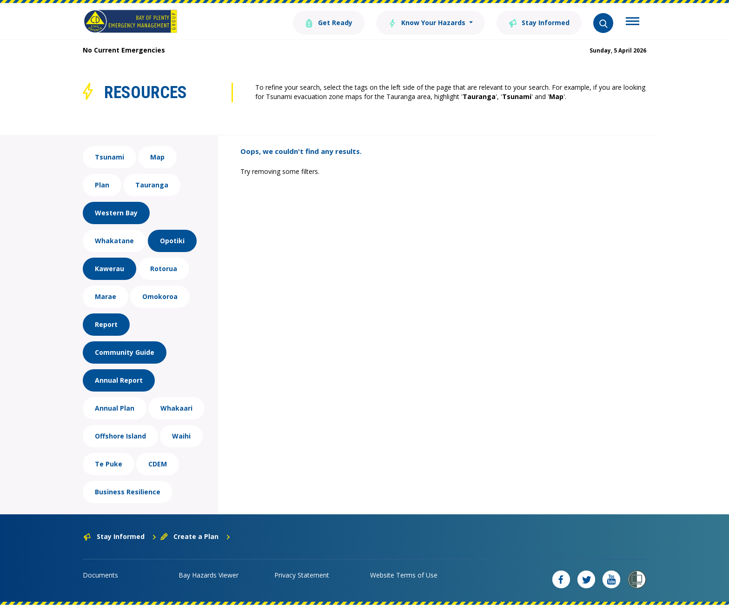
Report (106, 324)
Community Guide (124, 352)
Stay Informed (539, 22)
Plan (102, 184)
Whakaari (176, 408)
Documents (100, 575)
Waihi (181, 436)
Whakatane (114, 240)
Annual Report (119, 380)
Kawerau (109, 268)
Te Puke (108, 463)
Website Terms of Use (403, 575)
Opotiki (172, 240)
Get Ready (328, 22)
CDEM (157, 463)
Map (157, 157)
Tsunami (109, 157)
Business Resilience (127, 491)
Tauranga (151, 184)
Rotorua (163, 268)
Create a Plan (195, 536)
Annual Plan (114, 408)
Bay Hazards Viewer (209, 575)
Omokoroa (160, 296)
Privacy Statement (301, 575)
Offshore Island (120, 436)
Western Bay (116, 212)
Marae (105, 296)
